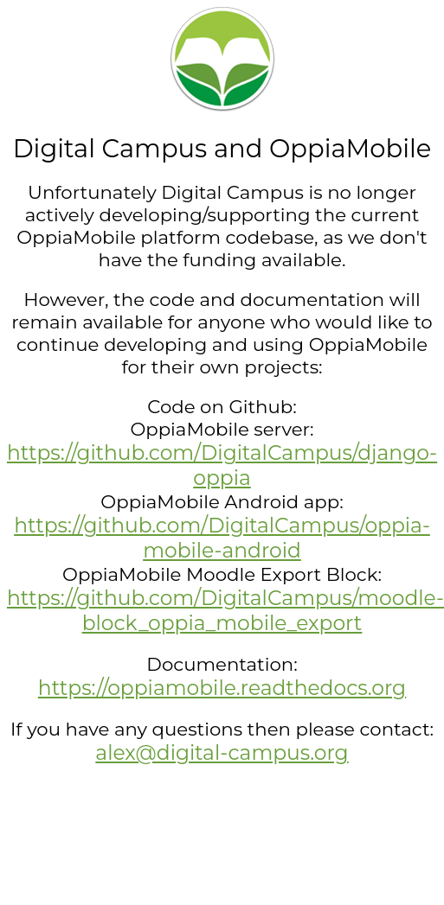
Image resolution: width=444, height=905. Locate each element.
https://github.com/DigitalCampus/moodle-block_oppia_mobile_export (225, 610)
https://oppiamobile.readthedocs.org (222, 687)
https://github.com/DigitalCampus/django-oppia (222, 465)
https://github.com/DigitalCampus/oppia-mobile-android (222, 538)
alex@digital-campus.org (221, 752)
